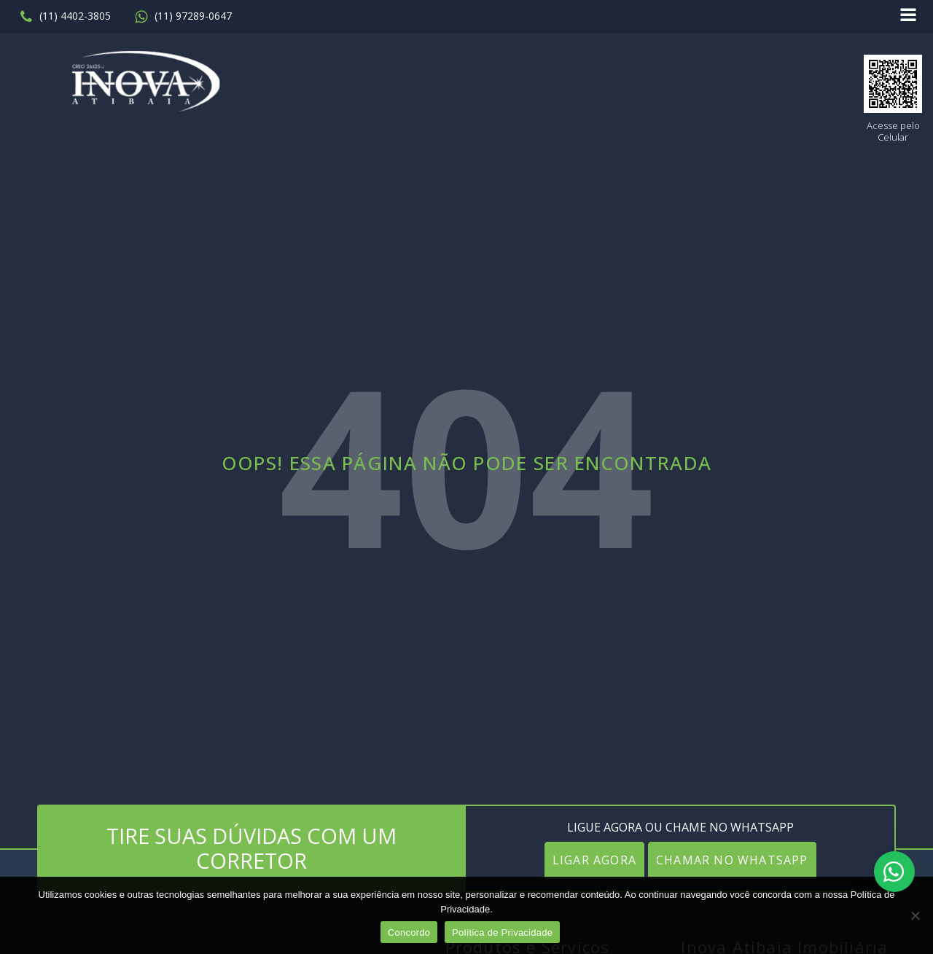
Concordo (409, 932)
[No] (914, 915)
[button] (64, 16)
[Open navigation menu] (908, 16)
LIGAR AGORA (594, 860)
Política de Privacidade (502, 932)
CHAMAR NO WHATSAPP (732, 860)
